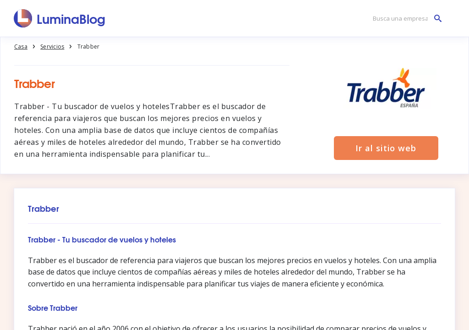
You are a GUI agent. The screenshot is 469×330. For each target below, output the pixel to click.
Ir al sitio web (385, 148)
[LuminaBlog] (60, 18)
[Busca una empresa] (405, 18)
